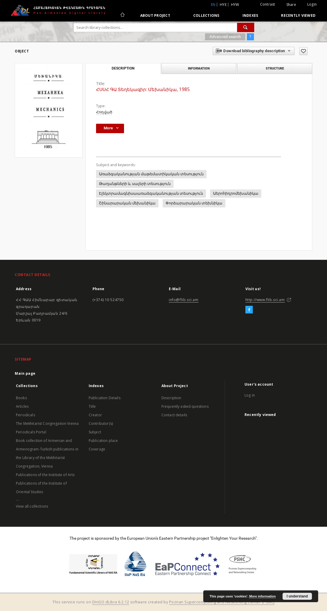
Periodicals (25, 414)
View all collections (32, 506)
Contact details (174, 414)
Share (291, 4)
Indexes (250, 15)
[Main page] (122, 15)
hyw (235, 4)
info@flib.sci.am (184, 299)
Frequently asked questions (185, 406)
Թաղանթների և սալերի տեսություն (135, 183)
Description (171, 397)
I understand (297, 596)
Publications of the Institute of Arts (45, 474)
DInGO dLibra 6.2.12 (110, 602)
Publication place (103, 440)
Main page (25, 373)
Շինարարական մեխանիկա (127, 203)
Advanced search (225, 36)
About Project (155, 15)
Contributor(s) (101, 423)
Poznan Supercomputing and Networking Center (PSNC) (222, 602)
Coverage (97, 449)
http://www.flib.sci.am (265, 299)
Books (21, 397)
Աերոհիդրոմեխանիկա (235, 193)
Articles (22, 406)
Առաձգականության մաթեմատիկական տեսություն (151, 173)
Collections (206, 15)
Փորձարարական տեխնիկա (194, 203)
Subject (95, 432)
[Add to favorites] (303, 51)
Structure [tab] (275, 68)
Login (312, 4)
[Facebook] (249, 310)
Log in (250, 395)
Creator (95, 414)
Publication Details (104, 397)
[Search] (245, 27)
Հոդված (104, 112)
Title (92, 406)
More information (262, 596)
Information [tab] (199, 68)
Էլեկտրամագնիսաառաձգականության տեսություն (151, 193)
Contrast (267, 4)
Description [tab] (123, 68)
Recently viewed (298, 15)
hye (223, 4)
